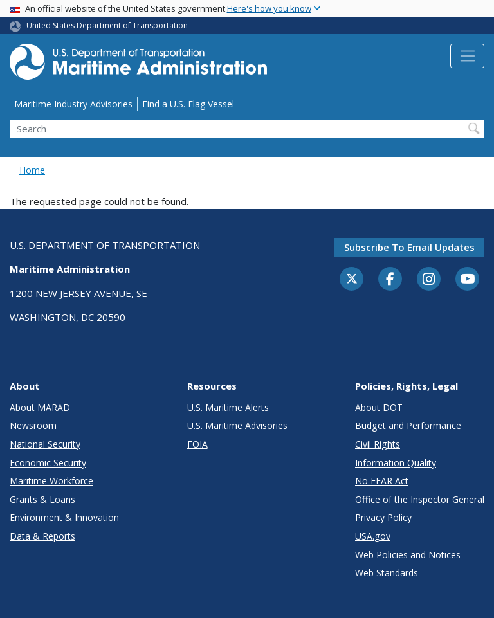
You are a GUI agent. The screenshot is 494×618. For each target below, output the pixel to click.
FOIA (197, 444)
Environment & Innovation (64, 517)
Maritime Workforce (51, 481)
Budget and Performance (408, 425)
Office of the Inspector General (419, 499)
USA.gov (372, 536)
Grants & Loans (42, 499)
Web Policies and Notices (408, 555)
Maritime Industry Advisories (73, 104)
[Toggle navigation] (467, 56)
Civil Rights (377, 444)
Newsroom (33, 425)
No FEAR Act (381, 481)
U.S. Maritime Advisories (237, 425)
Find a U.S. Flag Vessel (188, 104)
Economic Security (48, 463)
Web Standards (386, 573)
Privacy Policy (383, 517)
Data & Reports (42, 536)
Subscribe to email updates (409, 247)
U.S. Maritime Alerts (228, 407)
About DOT (379, 407)
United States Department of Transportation (107, 25)
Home (32, 170)
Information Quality (395, 463)
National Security (45, 444)
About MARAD (40, 407)
